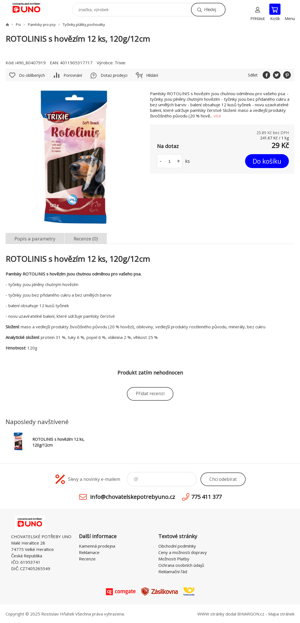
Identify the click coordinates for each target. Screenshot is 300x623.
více (217, 116)
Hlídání (152, 75)
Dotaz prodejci (114, 75)
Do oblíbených (32, 75)
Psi (18, 24)
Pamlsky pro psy (42, 24)
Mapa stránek (281, 614)
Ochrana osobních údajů (181, 565)
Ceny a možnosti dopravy (182, 552)
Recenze (87, 559)
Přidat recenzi (150, 393)
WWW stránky (210, 614)
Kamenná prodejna (97, 546)
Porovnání (73, 75)
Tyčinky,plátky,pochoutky (84, 24)
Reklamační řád (172, 571)
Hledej (210, 9)
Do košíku (267, 161)
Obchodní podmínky (177, 546)
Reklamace (89, 552)
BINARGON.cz (250, 614)
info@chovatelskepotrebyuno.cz (132, 497)
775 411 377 (206, 497)
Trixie (120, 62)
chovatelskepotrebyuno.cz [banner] (30, 8)
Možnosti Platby (173, 559)
